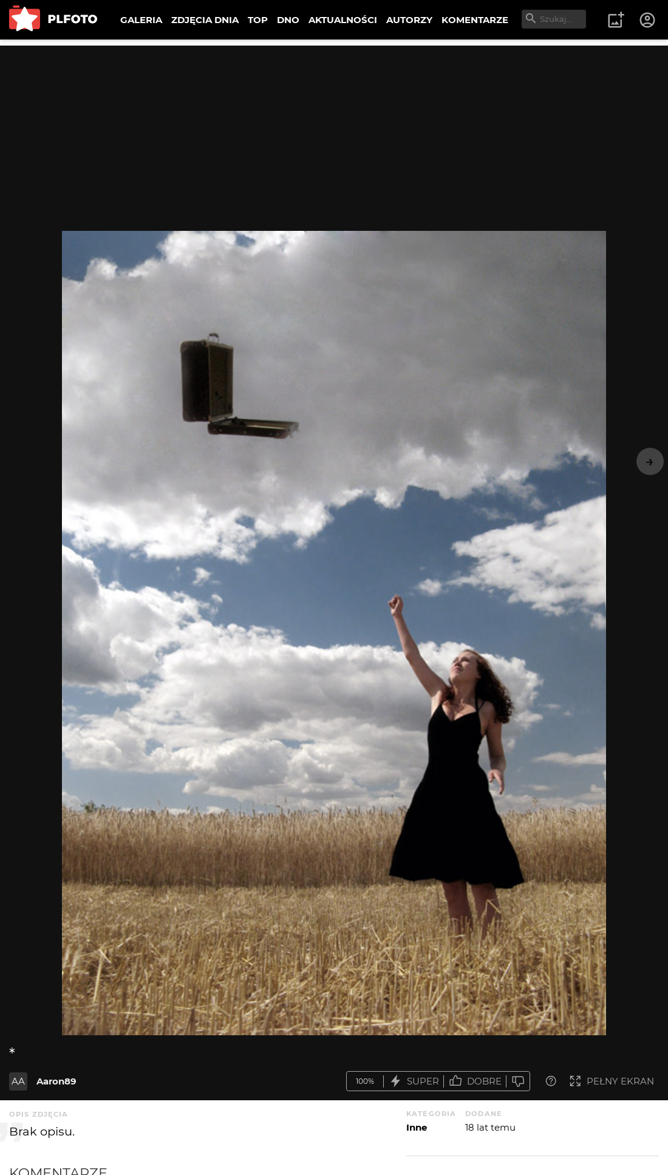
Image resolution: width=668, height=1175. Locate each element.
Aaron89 (56, 1081)
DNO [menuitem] (288, 20)
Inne (416, 1127)
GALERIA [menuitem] (141, 20)
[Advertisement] (334, 131)
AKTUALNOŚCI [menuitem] (342, 20)
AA (18, 1081)
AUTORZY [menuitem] (409, 20)
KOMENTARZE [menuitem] (474, 20)
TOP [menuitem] (258, 20)
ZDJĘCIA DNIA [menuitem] (205, 20)
